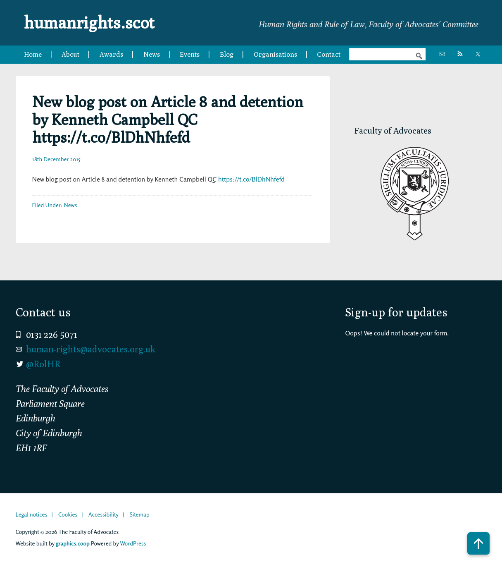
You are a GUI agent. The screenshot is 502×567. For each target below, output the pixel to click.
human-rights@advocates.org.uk (90, 349)
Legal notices (32, 514)
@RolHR (43, 364)
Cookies (67, 514)
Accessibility (103, 514)
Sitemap (139, 514)
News (70, 204)
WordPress (133, 543)
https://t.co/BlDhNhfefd (251, 179)
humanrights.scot (89, 22)
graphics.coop (73, 543)
